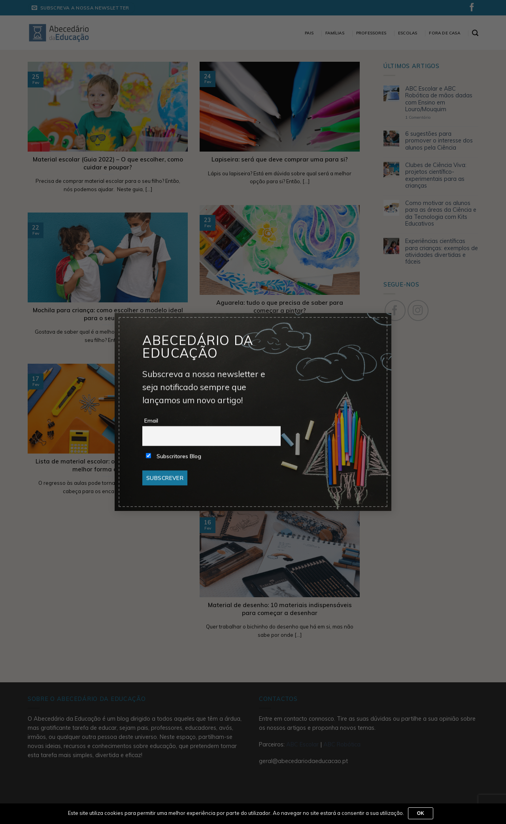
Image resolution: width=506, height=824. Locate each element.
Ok (421, 813)
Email (151, 420)
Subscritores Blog (173, 456)
